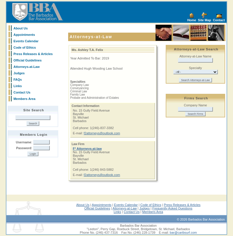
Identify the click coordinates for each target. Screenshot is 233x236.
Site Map (204, 20)
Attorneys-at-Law (26, 66)
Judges (19, 73)
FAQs (17, 79)
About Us (20, 28)
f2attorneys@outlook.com (102, 133)
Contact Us (21, 92)
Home (191, 20)
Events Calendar (25, 41)
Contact (219, 20)
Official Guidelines (27, 60)
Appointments (24, 34)
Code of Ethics (24, 47)
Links (17, 86)
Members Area (24, 99)
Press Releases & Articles (33, 54)
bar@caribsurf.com (183, 232)
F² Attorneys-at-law (87, 148)
